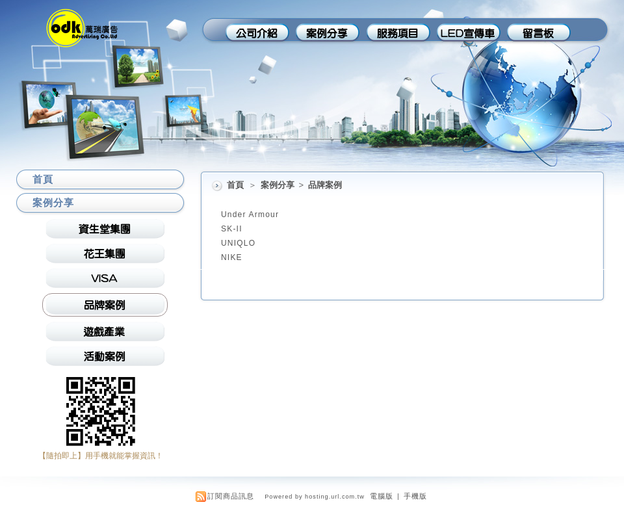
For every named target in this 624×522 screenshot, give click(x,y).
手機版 (415, 496)
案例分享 (278, 185)
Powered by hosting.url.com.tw (315, 496)
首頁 (235, 185)
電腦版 (381, 496)
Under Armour (250, 214)
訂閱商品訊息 (230, 496)
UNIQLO (238, 243)
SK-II (231, 228)
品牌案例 (325, 185)
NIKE (231, 257)
